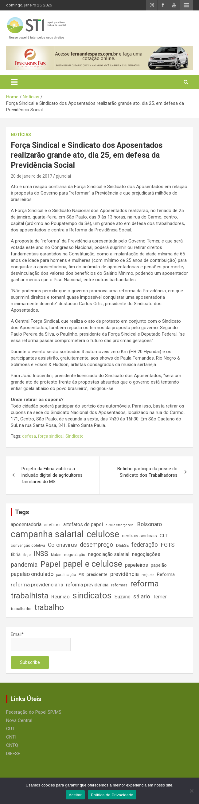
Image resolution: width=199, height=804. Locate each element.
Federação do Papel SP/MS (33, 712)
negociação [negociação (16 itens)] (74, 554)
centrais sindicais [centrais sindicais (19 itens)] (139, 535)
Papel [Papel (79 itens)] (50, 564)
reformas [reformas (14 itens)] (119, 585)
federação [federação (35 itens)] (144, 544)
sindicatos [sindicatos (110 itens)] (92, 595)
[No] (191, 791)
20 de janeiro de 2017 (31, 176)
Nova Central (19, 720)
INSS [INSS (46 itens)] (40, 554)
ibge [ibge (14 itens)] (27, 554)
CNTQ (12, 745)
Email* (41, 641)
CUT (10, 728)
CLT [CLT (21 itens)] (164, 535)
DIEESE (13, 753)
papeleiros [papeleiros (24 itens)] (136, 565)
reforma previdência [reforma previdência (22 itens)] (87, 585)
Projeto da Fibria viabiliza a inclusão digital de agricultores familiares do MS (52, 475)
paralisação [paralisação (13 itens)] (66, 575)
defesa (29, 436)
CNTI (11, 737)
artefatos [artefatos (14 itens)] (52, 524)
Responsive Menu (186, 5)
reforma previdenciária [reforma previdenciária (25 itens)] (37, 585)
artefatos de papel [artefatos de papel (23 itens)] (83, 524)
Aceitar (75, 795)
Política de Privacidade (112, 795)
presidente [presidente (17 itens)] (97, 574)
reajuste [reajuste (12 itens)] (148, 575)
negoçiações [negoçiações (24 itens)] (146, 554)
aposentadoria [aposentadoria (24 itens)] (26, 524)
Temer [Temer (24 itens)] (160, 597)
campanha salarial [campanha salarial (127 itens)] (47, 534)
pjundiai (63, 176)
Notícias (21, 134)
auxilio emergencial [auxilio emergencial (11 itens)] (120, 525)
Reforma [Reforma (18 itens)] (166, 574)
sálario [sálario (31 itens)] (141, 596)
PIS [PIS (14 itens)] (81, 574)
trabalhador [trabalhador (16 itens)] (21, 608)
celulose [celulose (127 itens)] (103, 534)
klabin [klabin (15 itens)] (56, 554)
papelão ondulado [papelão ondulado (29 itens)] (32, 574)
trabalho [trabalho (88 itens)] (49, 607)
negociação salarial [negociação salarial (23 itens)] (108, 554)
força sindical (51, 436)
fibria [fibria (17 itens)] (16, 554)
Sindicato (74, 436)
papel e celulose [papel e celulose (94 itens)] (92, 564)
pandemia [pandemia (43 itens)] (24, 564)
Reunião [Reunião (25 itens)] (60, 597)
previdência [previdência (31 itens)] (124, 574)
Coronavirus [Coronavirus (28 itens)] (62, 545)
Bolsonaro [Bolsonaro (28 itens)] (149, 524)
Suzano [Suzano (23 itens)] (123, 597)
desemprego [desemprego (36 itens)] (96, 544)
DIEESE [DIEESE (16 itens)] (122, 545)
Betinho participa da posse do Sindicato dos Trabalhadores (147, 472)
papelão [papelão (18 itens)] (159, 565)
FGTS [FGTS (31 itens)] (167, 545)
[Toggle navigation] (14, 82)
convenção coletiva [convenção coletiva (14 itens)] (28, 545)
